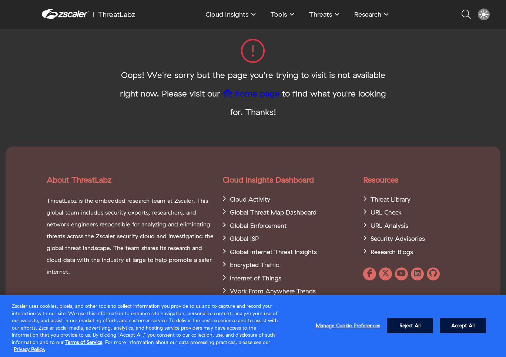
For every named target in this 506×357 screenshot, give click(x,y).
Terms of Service (83, 343)
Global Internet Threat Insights (273, 252)
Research (367, 14)
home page (251, 93)
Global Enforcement (258, 225)
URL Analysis (389, 225)
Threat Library (391, 199)
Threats (320, 14)
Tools (279, 14)
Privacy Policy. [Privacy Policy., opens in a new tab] (29, 350)
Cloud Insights (226, 14)
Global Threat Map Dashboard (273, 212)
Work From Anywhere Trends (273, 291)
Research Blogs (392, 252)
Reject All (409, 326)
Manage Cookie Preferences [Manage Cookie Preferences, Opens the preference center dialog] (348, 326)
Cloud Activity (250, 199)
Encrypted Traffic (254, 265)
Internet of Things (255, 278)
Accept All (463, 326)
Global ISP (244, 238)
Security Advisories (398, 238)
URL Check (386, 212)
